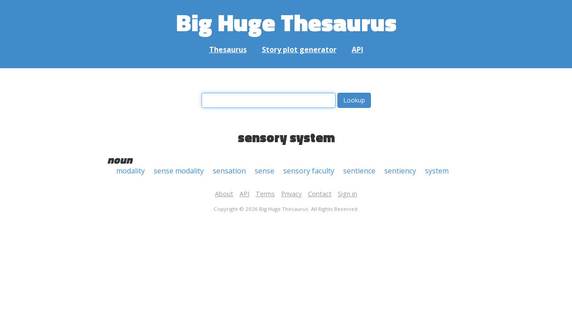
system (437, 171)
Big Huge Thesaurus (286, 22)
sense (264, 171)
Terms (265, 193)
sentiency (400, 171)
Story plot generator (299, 49)
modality (130, 171)
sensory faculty (308, 171)
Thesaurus (228, 49)
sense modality (179, 171)
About (224, 193)
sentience (359, 171)
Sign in (347, 193)
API (357, 49)
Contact (320, 193)
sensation (229, 171)
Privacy (291, 193)
